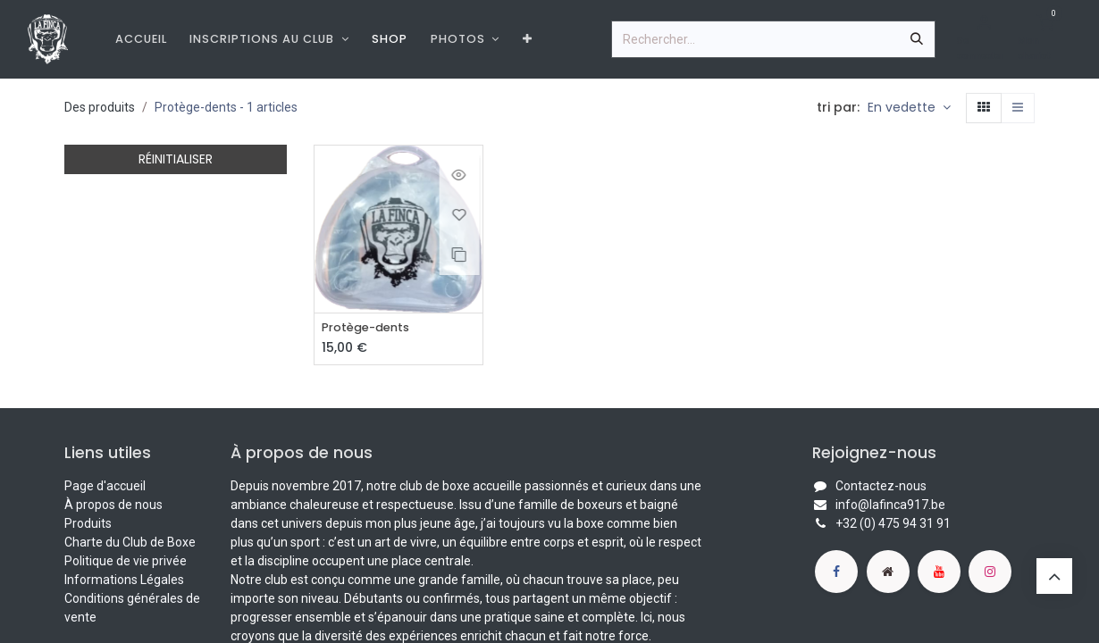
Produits (88, 524)
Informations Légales (124, 580)
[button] (909, 108)
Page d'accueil (105, 487)
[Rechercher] (917, 39)
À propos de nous (113, 505)
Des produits (99, 107)
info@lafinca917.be (890, 505)
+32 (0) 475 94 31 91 (893, 524)
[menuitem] (141, 38)
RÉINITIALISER (175, 159)
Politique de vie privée (125, 562)
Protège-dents (370, 328)
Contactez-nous (881, 487)
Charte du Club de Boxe (130, 543)
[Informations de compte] (984, 39)
